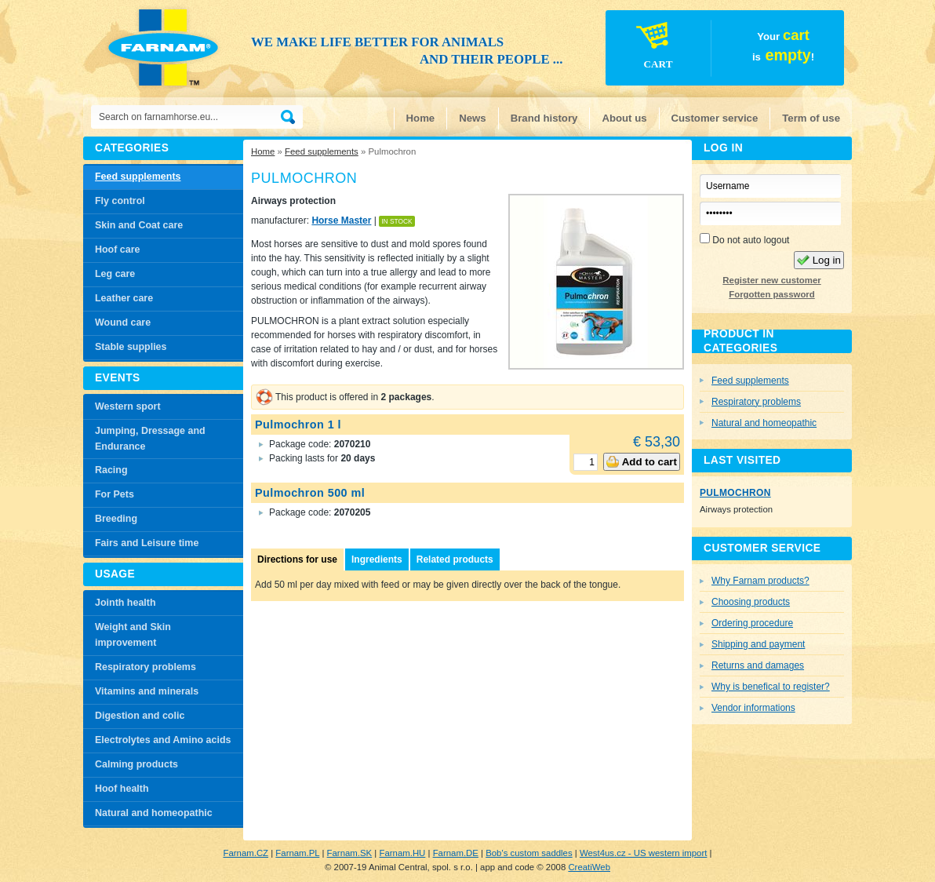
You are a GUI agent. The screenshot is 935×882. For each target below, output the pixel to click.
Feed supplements (321, 151)
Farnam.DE (455, 853)
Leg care (115, 273)
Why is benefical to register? (770, 686)
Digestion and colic (139, 715)
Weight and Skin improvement (133, 634)
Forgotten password (771, 294)
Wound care (123, 322)
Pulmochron (735, 492)
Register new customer (771, 280)
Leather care (124, 298)
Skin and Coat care (139, 225)
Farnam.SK (350, 853)
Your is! (710, 50)
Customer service (715, 118)
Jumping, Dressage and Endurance (150, 438)
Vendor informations (753, 707)
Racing (111, 470)
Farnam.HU (402, 853)
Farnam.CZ (245, 853)
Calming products (136, 764)
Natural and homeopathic (154, 812)
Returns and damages (757, 665)
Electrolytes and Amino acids (163, 739)
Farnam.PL (297, 853)
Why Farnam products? (760, 580)
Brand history (544, 118)
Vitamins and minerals (146, 691)
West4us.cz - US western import (643, 853)
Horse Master (341, 220)
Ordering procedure (752, 623)
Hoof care (117, 249)
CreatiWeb (589, 867)
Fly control (120, 200)
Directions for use (297, 559)
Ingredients (376, 559)
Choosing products (750, 601)
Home (420, 118)
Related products (455, 559)
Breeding (116, 518)
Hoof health (122, 788)
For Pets (114, 494)
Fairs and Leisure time (146, 543)
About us (624, 118)
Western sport (128, 406)
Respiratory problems (145, 667)
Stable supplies (130, 346)
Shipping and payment (758, 644)
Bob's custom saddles (529, 853)
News (472, 118)
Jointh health (125, 602)
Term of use (811, 118)
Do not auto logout (744, 239)
